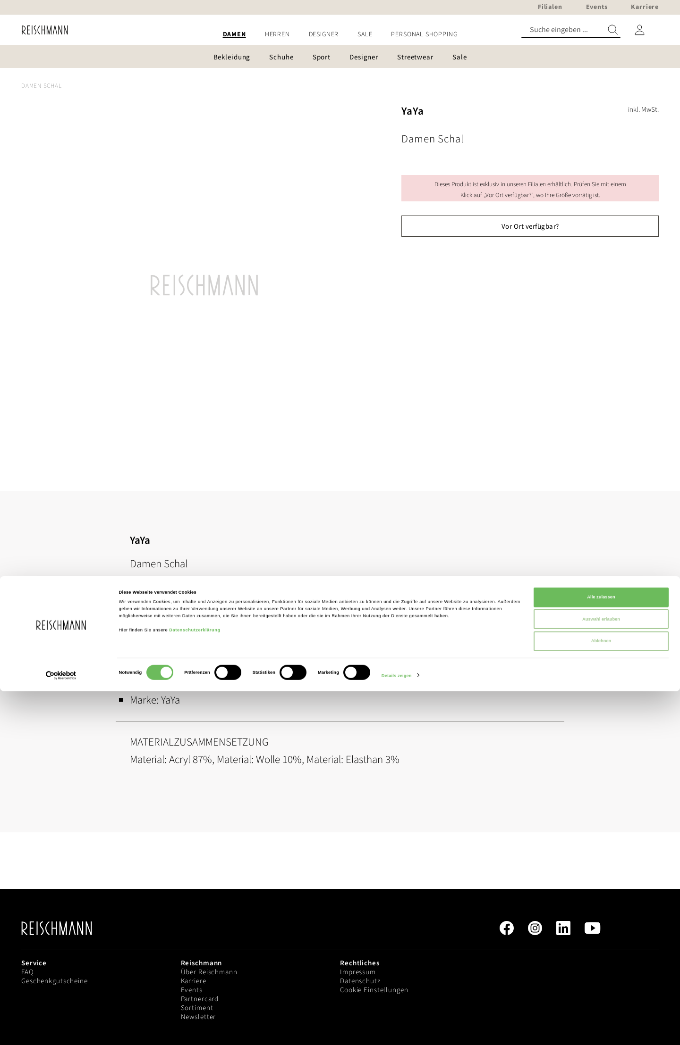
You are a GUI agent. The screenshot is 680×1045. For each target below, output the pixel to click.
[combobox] (570, 30)
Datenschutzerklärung (194, 983)
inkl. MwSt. (643, 110)
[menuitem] (234, 34)
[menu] (340, 34)
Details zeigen (397, 1029)
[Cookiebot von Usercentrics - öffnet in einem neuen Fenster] (61, 1029)
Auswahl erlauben (601, 972)
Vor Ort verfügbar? (530, 227)
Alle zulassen (601, 950)
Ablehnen (601, 994)
